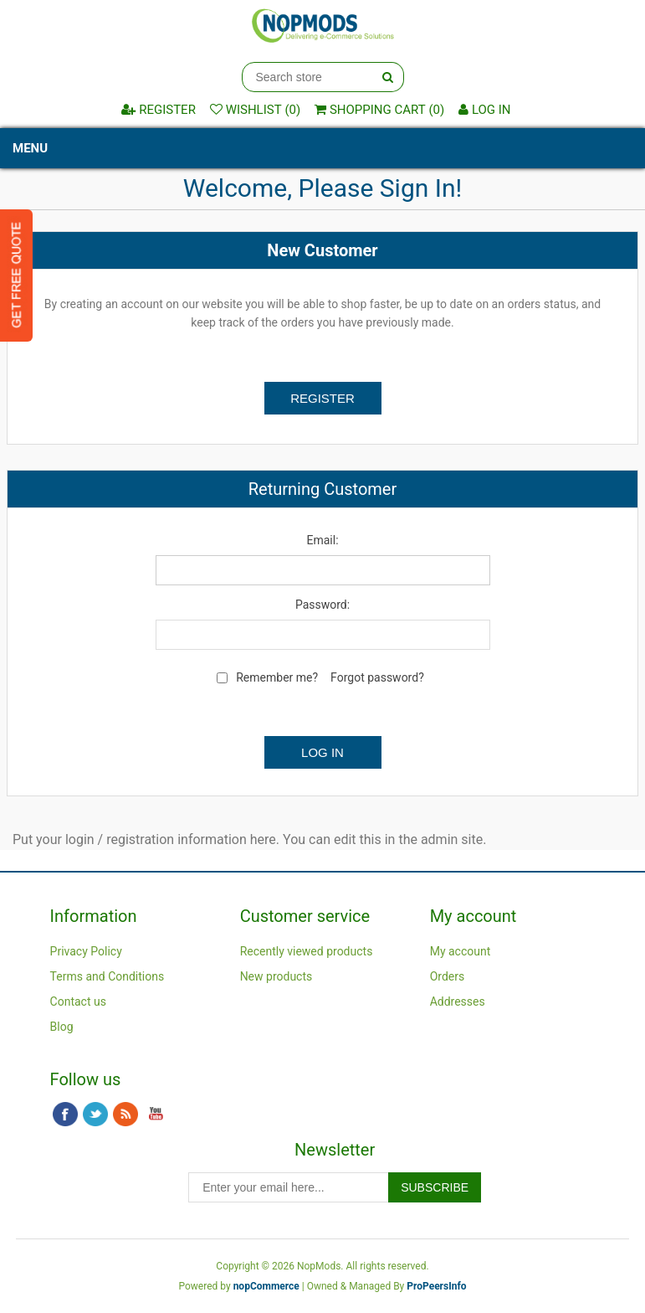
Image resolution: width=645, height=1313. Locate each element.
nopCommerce (266, 1286)
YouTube (155, 1114)
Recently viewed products (306, 951)
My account (460, 951)
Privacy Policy (86, 951)
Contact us (78, 1001)
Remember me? (277, 677)
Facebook (65, 1114)
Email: (322, 540)
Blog (62, 1026)
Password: (322, 604)
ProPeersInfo (436, 1286)
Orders (447, 976)
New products (276, 976)
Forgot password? (377, 677)
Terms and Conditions (107, 976)
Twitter (95, 1114)
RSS (125, 1114)
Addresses (457, 1001)
